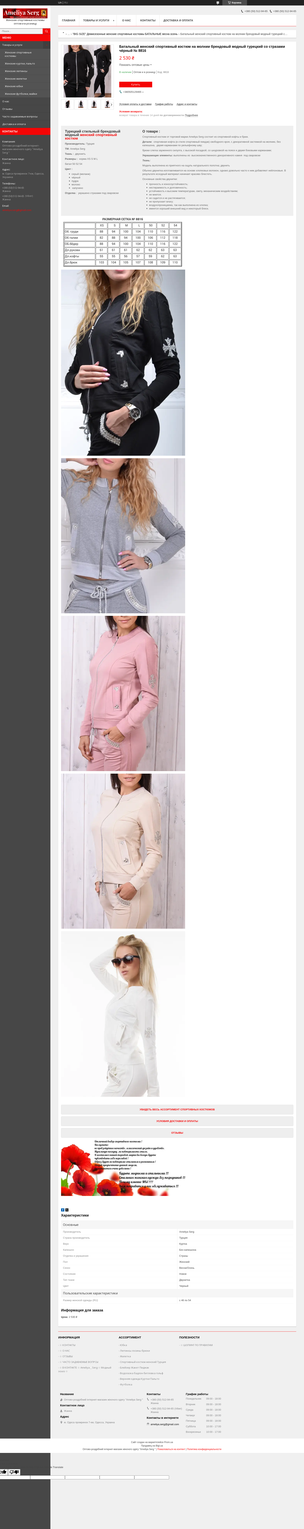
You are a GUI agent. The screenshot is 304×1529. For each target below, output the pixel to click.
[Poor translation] (14, 1472)
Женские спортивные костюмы (18, 54)
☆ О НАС (65, 1350)
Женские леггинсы (16, 71)
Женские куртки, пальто (20, 63)
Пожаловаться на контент (171, 1449)
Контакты (147, 20)
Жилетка (125, 1356)
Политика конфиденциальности (204, 1449)
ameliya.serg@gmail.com (16, 210)
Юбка (123, 1345)
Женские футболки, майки (21, 93)
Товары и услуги (12, 45)
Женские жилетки (16, 78)
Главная (68, 20)
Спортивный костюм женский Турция (143, 1362)
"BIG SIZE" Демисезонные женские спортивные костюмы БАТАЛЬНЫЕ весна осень (125, 34)
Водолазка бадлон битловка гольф (141, 1373)
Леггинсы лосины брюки (135, 1350)
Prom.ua (168, 1442)
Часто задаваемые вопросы (20, 116)
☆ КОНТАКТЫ (67, 1345)
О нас (5, 101)
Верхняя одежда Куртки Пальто (139, 1379)
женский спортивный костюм (91, 136)
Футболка (126, 1384)
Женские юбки (14, 86)
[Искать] (46, 31)
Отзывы (7, 109)
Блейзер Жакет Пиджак (134, 1367)
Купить (135, 84)
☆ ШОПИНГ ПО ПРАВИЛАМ (196, 1345)
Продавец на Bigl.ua (152, 1445)
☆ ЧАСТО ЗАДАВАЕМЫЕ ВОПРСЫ (79, 1362)
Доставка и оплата (14, 124)
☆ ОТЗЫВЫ (66, 1356)
